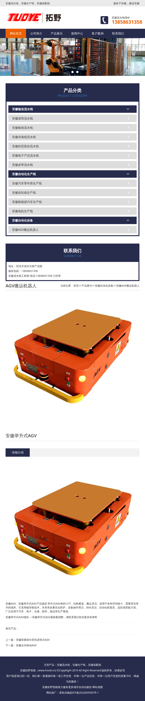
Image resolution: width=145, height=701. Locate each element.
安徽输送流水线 (22, 109)
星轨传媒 (64, 692)
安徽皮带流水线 (22, 165)
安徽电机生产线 (22, 211)
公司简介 (36, 33)
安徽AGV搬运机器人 (25, 230)
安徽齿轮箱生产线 (24, 193)
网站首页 (16, 33)
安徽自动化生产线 (24, 174)
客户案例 (98, 33)
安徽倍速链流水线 (24, 137)
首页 (76, 285)
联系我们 (118, 33)
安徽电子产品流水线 (25, 155)
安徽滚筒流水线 (22, 118)
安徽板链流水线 (22, 128)
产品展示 (57, 33)
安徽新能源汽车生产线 (27, 202)
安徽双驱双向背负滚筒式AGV (33, 639)
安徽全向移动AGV (26, 645)
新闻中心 (77, 33)
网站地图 (97, 687)
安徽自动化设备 (22, 220)
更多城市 (73, 687)
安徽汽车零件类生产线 (27, 183)
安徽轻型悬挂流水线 (25, 146)
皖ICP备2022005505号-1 (84, 692)
